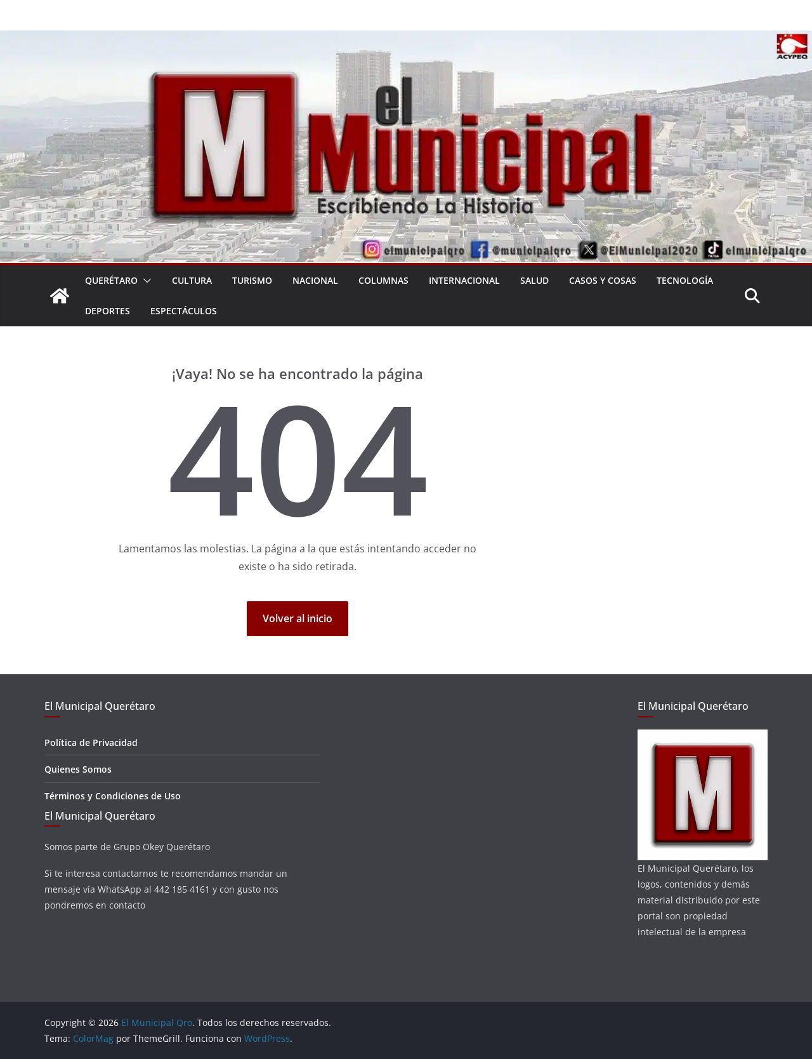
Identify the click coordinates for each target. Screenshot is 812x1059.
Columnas (383, 280)
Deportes (107, 311)
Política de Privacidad (91, 742)
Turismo (252, 280)
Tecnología (685, 280)
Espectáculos (183, 311)
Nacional (315, 280)
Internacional (464, 280)
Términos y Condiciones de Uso (112, 796)
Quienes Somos (78, 769)
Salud (534, 280)
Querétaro (111, 280)
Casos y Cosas (602, 280)
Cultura (192, 280)
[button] (145, 281)
